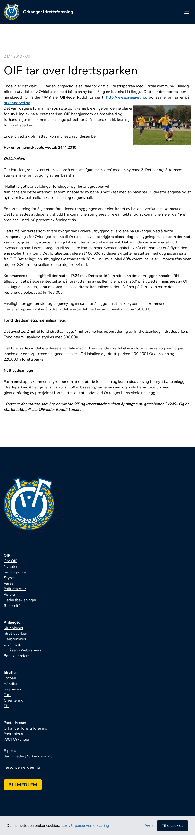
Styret (9, 577)
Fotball (10, 678)
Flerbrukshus (15, 639)
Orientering (13, 700)
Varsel (9, 583)
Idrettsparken (15, 633)
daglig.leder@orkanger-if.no (28, 756)
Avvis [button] (149, 826)
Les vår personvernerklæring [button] (85, 826)
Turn (7, 694)
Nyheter (11, 566)
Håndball (11, 683)
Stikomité (12, 605)
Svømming (13, 689)
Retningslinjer (15, 572)
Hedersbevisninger (20, 600)
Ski (6, 706)
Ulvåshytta (13, 644)
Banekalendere (17, 655)
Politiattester (15, 588)
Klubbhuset (13, 627)
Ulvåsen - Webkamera (23, 650)
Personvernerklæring (22, 767)
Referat (10, 594)
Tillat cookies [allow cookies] (172, 826)
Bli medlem (22, 785)
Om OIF (10, 561)
